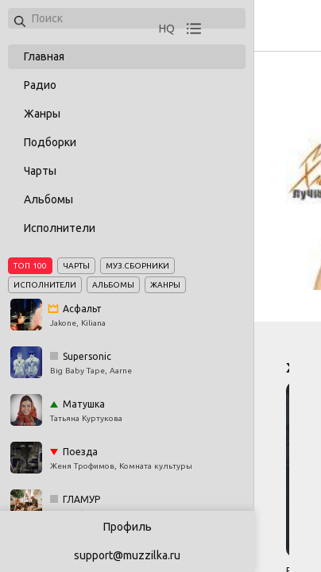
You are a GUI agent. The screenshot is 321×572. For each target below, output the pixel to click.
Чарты (40, 170)
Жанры (42, 113)
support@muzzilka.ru (127, 555)
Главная (44, 56)
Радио (40, 85)
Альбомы (48, 199)
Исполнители (59, 228)
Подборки (50, 142)
